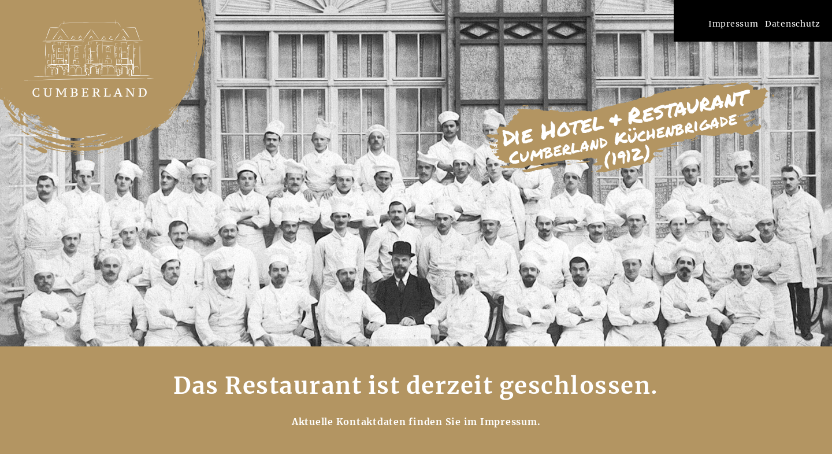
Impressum (733, 24)
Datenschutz (792, 24)
